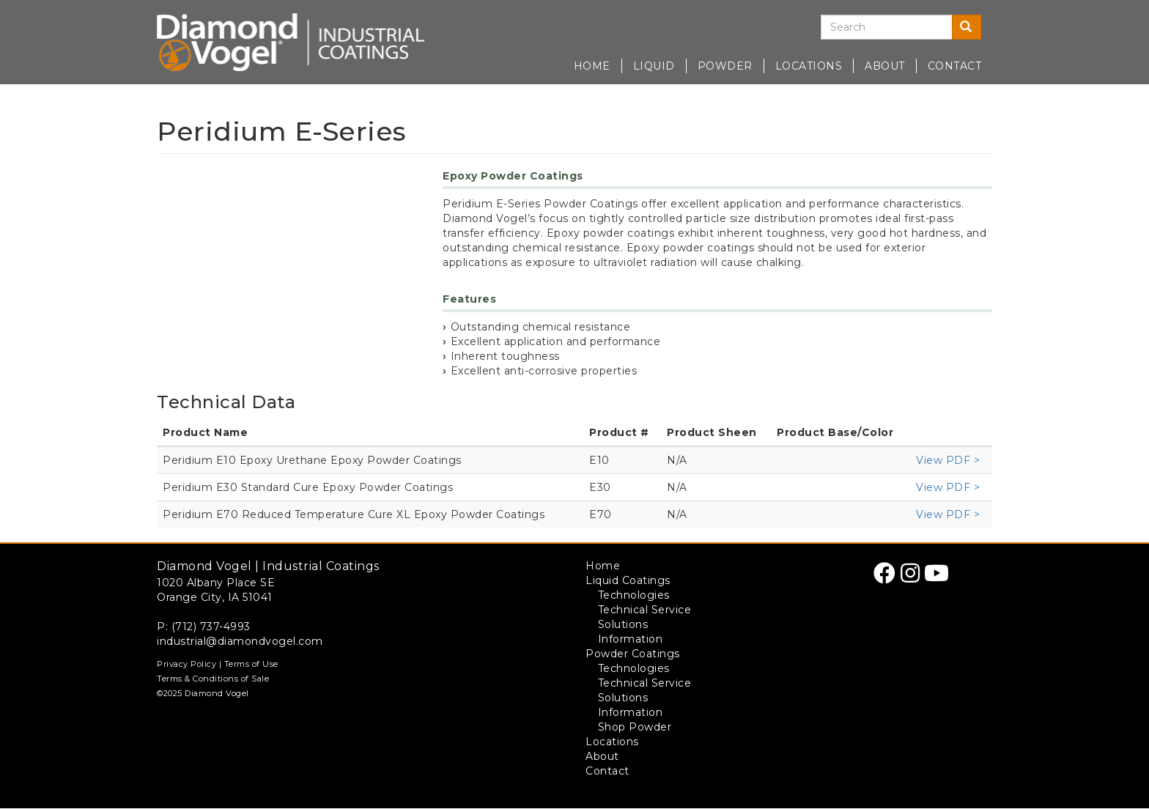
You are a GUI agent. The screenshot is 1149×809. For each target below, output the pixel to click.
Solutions (623, 624)
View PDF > (948, 460)
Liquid (654, 66)
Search (970, 27)
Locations (809, 66)
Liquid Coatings (627, 580)
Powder (725, 66)
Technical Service (645, 609)
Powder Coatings (632, 653)
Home (592, 66)
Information (630, 639)
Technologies (634, 595)
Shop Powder (635, 727)
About (885, 66)
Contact (955, 66)
